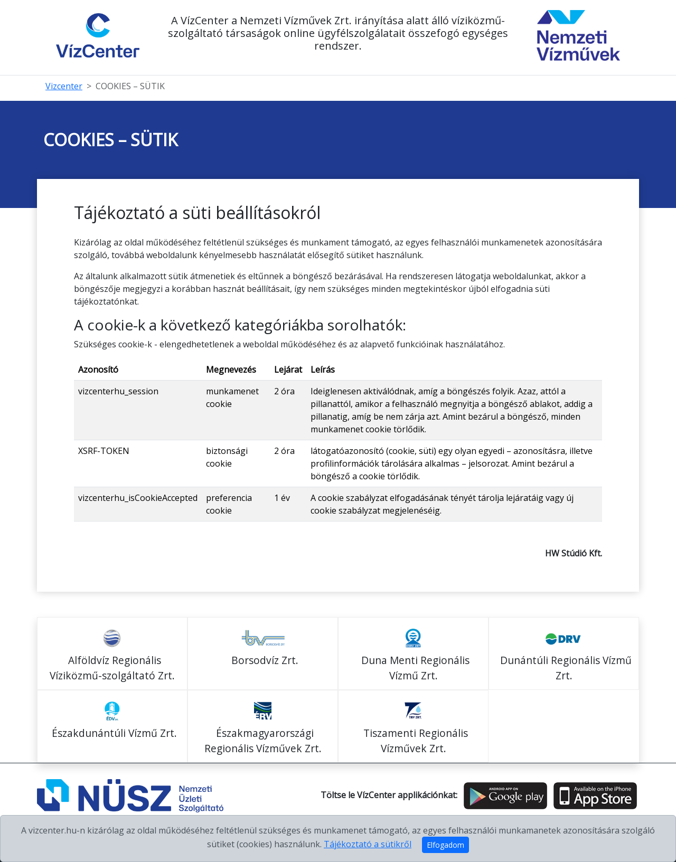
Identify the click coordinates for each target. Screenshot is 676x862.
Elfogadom (445, 845)
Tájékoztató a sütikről (367, 844)
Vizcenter (63, 86)
